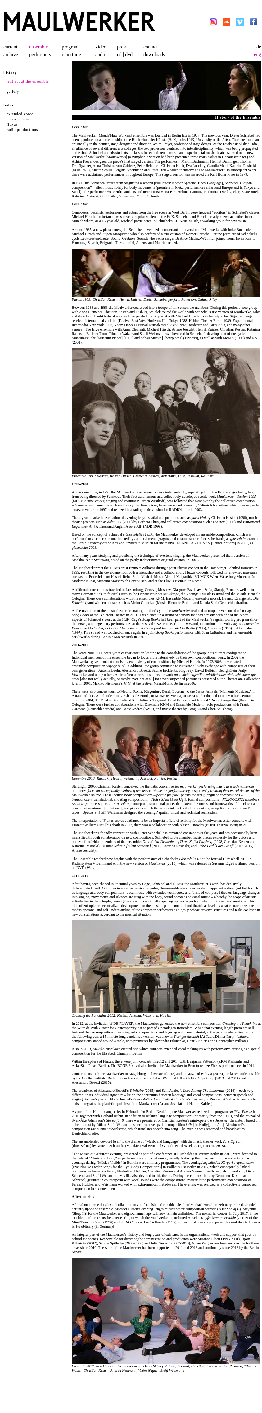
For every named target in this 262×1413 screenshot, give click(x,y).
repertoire (71, 54)
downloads (154, 54)
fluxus (12, 124)
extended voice (20, 114)
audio (100, 54)
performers (40, 54)
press (122, 46)
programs (71, 46)
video (100, 46)
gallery (13, 91)
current (10, 46)
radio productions (22, 130)
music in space (20, 119)
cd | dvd (125, 54)
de (258, 46)
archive (10, 54)
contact (150, 46)
